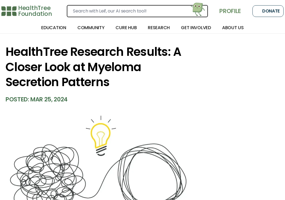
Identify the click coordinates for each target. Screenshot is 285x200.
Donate (268, 11)
